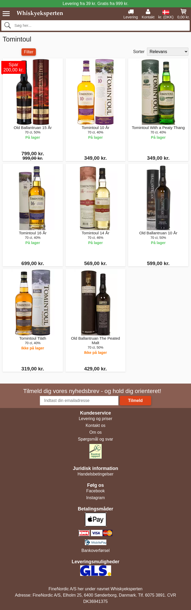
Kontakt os (96, 425)
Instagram (95, 497)
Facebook (95, 491)
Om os (95, 432)
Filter (29, 52)
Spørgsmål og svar (95, 439)
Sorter (139, 51)
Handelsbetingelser (95, 474)
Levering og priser (95, 418)
